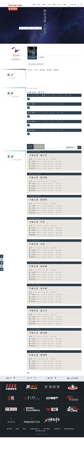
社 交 (33, 378)
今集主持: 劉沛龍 (38, 178)
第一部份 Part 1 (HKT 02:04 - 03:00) (45, 161)
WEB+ (48, 5)
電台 (38, 5)
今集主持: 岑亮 (37, 222)
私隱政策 (57, 429)
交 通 (13, 378)
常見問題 (47, 429)
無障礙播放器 (69, 429)
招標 (25, 429)
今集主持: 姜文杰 (36, 92)
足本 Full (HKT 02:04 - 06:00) (43, 159)
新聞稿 (10, 429)
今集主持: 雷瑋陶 (38, 200)
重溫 (54, 5)
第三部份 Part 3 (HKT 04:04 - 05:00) (45, 166)
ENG (72, 4)
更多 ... (29, 373)
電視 (33, 5)
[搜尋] (81, 4)
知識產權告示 (35, 429)
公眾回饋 (74, 378)
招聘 (18, 429)
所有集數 (32, 58)
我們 (64, 5)
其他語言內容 (41, 431)
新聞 (43, 5)
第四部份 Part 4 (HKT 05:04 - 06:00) (45, 168)
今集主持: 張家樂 (38, 266)
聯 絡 (54, 378)
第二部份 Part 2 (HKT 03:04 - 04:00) (45, 164)
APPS (59, 5)
